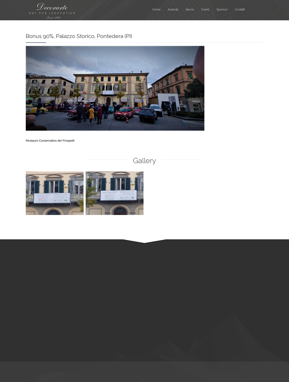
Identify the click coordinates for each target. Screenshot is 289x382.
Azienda (173, 9)
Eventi (205, 9)
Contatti (240, 9)
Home (156, 9)
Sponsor (222, 9)
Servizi (190, 9)
